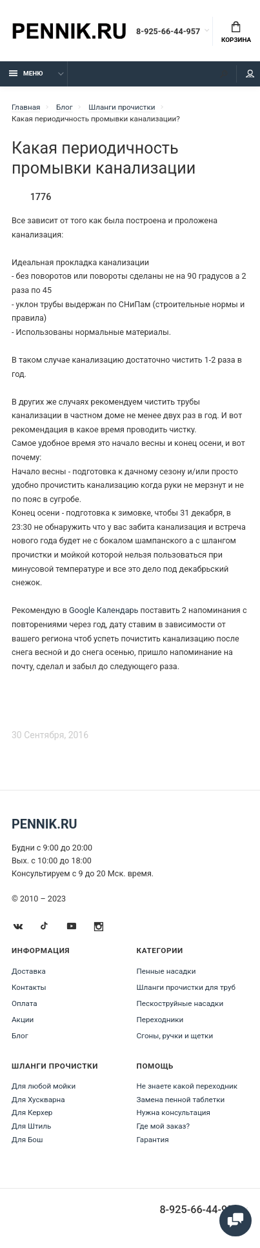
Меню (26, 73)
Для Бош (27, 1139)
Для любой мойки (43, 1086)
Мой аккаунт (250, 74)
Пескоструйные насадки (180, 1003)
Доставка (29, 971)
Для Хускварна (38, 1099)
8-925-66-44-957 (168, 31)
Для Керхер (32, 1112)
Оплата (24, 1003)
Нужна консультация (174, 1112)
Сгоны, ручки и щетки (175, 1035)
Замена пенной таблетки (181, 1099)
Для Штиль (31, 1126)
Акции (23, 1019)
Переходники (160, 1019)
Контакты (29, 987)
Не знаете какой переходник (187, 1086)
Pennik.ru (44, 824)
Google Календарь (103, 610)
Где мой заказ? (163, 1126)
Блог (20, 1035)
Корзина (236, 32)
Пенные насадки (166, 971)
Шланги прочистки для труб (186, 987)
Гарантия (153, 1139)
